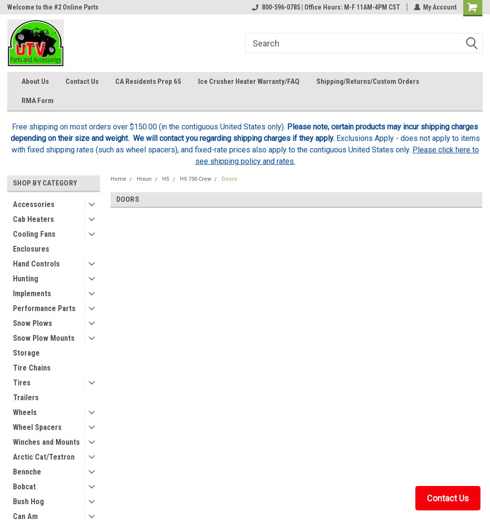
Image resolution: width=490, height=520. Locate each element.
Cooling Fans (34, 234)
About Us (35, 81)
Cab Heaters (33, 219)
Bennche (27, 471)
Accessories (34, 204)
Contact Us (82, 81)
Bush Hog (28, 501)
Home (118, 179)
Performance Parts (44, 308)
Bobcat (24, 486)
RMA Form (38, 100)
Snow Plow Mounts (44, 338)
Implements (32, 293)
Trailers (26, 397)
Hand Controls (36, 263)
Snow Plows (32, 323)
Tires (22, 382)
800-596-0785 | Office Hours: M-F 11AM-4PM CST (326, 7)
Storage (26, 353)
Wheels (25, 412)
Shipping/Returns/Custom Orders (367, 81)
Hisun (144, 179)
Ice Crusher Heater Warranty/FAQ (249, 81)
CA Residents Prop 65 (148, 81)
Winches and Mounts (46, 442)
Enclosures (31, 249)
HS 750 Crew (195, 179)
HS (165, 179)
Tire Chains (32, 367)
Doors (229, 179)
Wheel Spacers (37, 427)
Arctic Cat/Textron (44, 457)
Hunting (25, 278)
